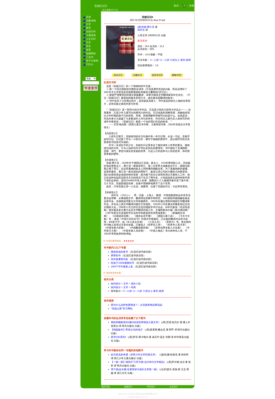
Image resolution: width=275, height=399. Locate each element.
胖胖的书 (116, 255)
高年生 (141, 30)
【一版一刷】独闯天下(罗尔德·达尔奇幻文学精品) (138, 362)
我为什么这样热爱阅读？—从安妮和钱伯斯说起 (136, 305)
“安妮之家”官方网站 (122, 308)
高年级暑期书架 (119, 259)
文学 (125, 283)
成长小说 (136, 283)
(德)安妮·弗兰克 (146, 27)
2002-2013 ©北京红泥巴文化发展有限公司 (137, 394)
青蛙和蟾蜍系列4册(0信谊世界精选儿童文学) (135, 322)
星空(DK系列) (118, 337)
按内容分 (116, 283)
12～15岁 (164, 60)
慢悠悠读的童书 (119, 252)
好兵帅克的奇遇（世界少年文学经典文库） (134, 354)
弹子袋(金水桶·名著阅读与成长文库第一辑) (134, 369)
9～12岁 (154, 60)
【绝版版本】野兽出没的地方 (127, 329)
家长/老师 (185, 60)
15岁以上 (175, 60)
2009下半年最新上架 (122, 266)
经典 (133, 287)
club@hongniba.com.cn (137, 397)
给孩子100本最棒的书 (122, 263)
